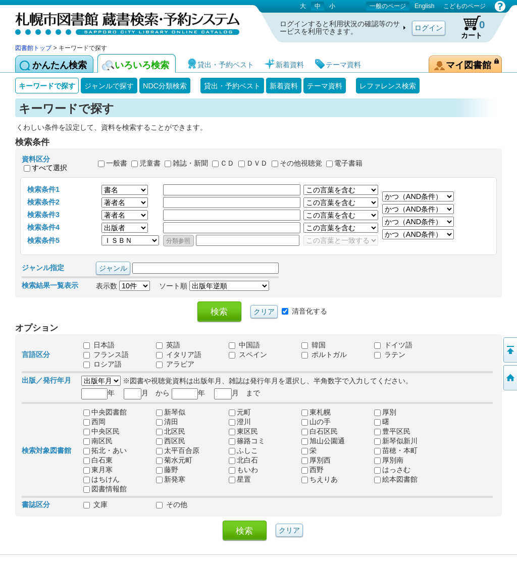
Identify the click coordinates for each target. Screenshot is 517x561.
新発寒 (170, 479)
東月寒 (98, 470)
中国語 (244, 345)
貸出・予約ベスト (232, 86)
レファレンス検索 (387, 86)
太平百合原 (177, 450)
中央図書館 (105, 412)
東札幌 (316, 412)
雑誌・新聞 (190, 164)
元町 (240, 412)
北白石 (243, 460)
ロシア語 (102, 364)
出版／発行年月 (46, 380)
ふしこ (243, 450)
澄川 (240, 422)
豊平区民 (392, 431)
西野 (312, 470)
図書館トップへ (509, 377)
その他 (171, 504)
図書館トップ (33, 48)
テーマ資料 (324, 86)
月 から (147, 393)
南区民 (98, 441)
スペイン (248, 354)
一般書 (116, 164)
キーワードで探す (47, 86)
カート (468, 27)
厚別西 (316, 460)
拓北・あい (105, 450)
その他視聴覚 (301, 164)
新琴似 (170, 412)
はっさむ (392, 470)
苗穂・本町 (396, 450)
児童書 (150, 164)
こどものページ (464, 6)
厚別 (385, 412)
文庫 (95, 504)
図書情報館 (105, 489)
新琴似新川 (396, 441)
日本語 (99, 345)
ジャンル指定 (43, 268)
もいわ (243, 470)
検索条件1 (43, 189)
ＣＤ (227, 164)
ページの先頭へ (509, 350)
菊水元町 (174, 460)
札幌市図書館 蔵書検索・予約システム (121, 21)
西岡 (94, 422)
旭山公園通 (323, 441)
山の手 (316, 422)
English (424, 6)
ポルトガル (324, 354)
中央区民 (101, 431)
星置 (240, 479)
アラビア (175, 364)
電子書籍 (348, 164)
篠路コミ (247, 441)
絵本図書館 (396, 479)
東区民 (243, 431)
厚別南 (388, 460)
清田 (167, 422)
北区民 (170, 431)
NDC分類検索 (165, 86)
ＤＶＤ (257, 164)
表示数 (123, 286)
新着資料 (284, 86)
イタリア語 (178, 354)
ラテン (389, 354)
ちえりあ (319, 479)
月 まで (237, 393)
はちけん (101, 479)
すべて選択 (49, 168)
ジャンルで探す (109, 86)
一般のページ (388, 6)
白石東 (98, 460)
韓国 (313, 345)
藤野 (167, 470)
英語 (168, 345)
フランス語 (106, 354)
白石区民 (319, 431)
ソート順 (214, 286)
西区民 (170, 441)
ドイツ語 (393, 345)
